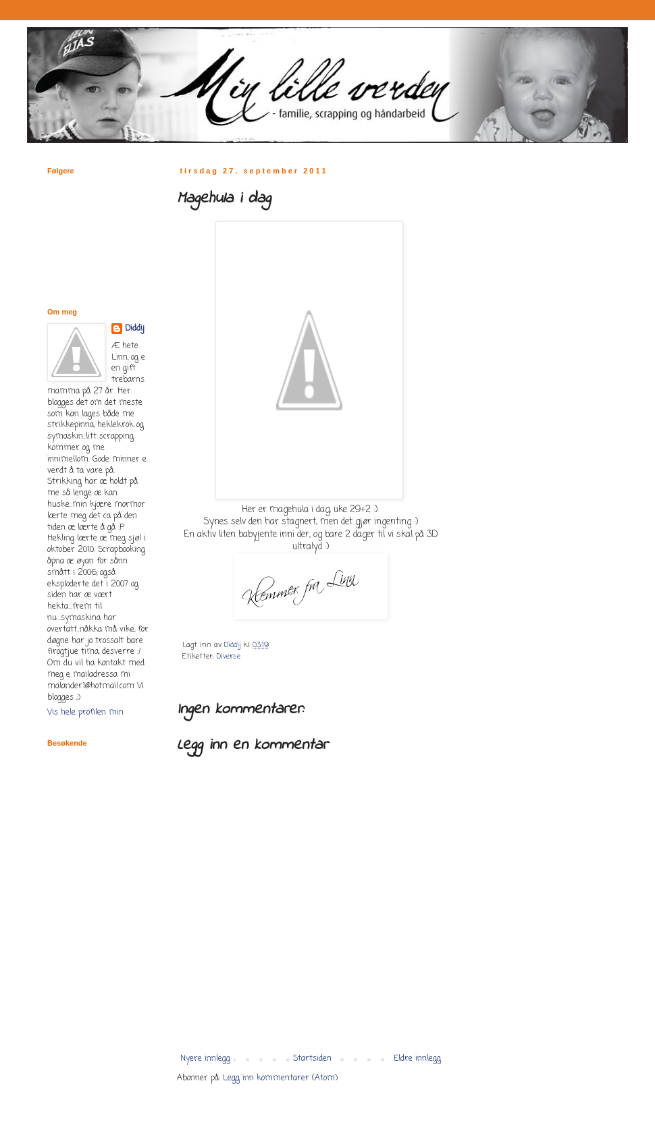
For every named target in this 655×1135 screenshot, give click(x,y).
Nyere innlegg (205, 1059)
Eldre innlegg (417, 1059)
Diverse (228, 656)
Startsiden (312, 1059)
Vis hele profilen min (85, 713)
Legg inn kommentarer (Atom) (280, 1078)
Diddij (135, 329)
